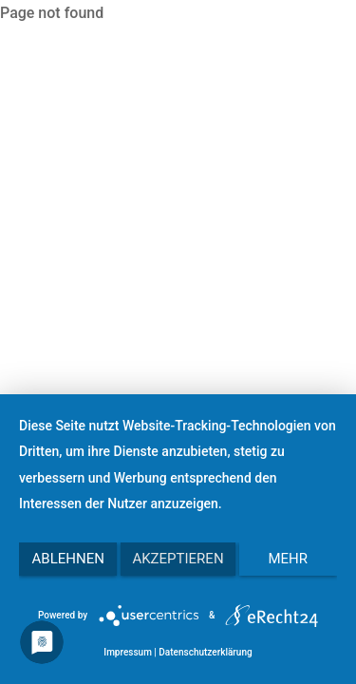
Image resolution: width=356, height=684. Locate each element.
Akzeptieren (177, 558)
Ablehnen (68, 558)
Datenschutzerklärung (205, 652)
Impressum (127, 652)
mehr (289, 558)
